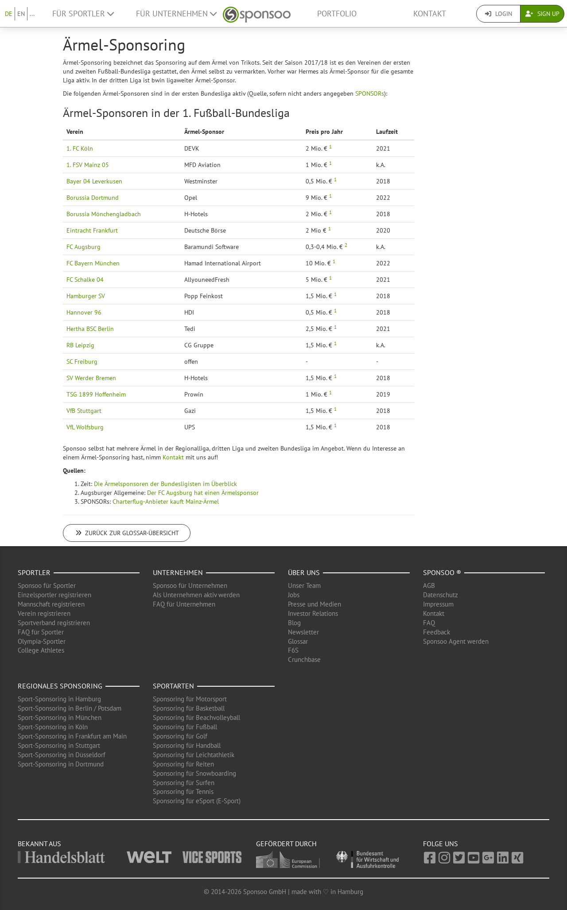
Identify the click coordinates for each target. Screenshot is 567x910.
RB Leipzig (80, 345)
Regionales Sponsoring (60, 685)
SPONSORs (369, 93)
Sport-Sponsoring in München (59, 717)
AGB (429, 585)
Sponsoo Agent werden (456, 641)
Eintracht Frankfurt (92, 230)
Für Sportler (83, 13)
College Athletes (41, 650)
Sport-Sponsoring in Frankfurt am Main (72, 736)
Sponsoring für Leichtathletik (193, 755)
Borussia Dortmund (92, 198)
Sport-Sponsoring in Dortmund (61, 764)
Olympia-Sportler (42, 641)
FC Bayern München (93, 263)
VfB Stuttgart (83, 411)
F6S (293, 650)
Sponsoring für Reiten (183, 764)
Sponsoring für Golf (180, 736)
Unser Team (304, 585)
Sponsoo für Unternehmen (190, 585)
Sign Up (542, 14)
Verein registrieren (44, 613)
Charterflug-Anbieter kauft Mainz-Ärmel (166, 502)
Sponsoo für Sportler (47, 585)
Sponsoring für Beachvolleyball (196, 717)
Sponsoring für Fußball (185, 727)
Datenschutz (440, 595)
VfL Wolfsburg (85, 427)
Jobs (293, 595)
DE (8, 14)
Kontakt (429, 13)
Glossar (298, 641)
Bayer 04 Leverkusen (94, 181)
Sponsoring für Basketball (189, 708)
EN (21, 14)
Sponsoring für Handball (187, 745)
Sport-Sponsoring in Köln (53, 727)
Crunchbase (304, 659)
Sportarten (173, 685)
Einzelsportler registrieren (54, 595)
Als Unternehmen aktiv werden (196, 595)
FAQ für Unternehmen (184, 604)
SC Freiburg (81, 362)
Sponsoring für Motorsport (190, 699)
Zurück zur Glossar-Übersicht (126, 533)
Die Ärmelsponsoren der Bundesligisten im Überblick (165, 484)
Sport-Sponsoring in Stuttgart (59, 745)
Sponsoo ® (442, 572)
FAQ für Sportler (41, 632)
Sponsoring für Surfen (183, 782)
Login (498, 14)
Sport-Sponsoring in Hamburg (59, 699)
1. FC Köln (79, 148)
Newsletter (303, 632)
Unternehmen (178, 572)
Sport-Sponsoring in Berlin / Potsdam (69, 708)
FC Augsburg (83, 247)
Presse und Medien (314, 604)
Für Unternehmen (176, 13)
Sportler (34, 572)
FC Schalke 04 (85, 280)
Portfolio (337, 13)
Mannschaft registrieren (51, 604)
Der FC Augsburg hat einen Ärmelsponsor (203, 493)
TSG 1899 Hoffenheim (96, 394)
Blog (294, 622)
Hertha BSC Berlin (90, 329)
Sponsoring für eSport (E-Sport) (197, 801)
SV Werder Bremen (91, 378)
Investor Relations (313, 613)
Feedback (436, 632)
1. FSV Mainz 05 (87, 165)
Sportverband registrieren (54, 622)
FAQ (429, 622)
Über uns (304, 572)
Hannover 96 (83, 312)
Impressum (438, 604)
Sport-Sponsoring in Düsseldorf (61, 755)
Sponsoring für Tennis (183, 791)
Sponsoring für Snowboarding (194, 773)
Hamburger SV (85, 296)
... (32, 14)
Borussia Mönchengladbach (103, 214)
